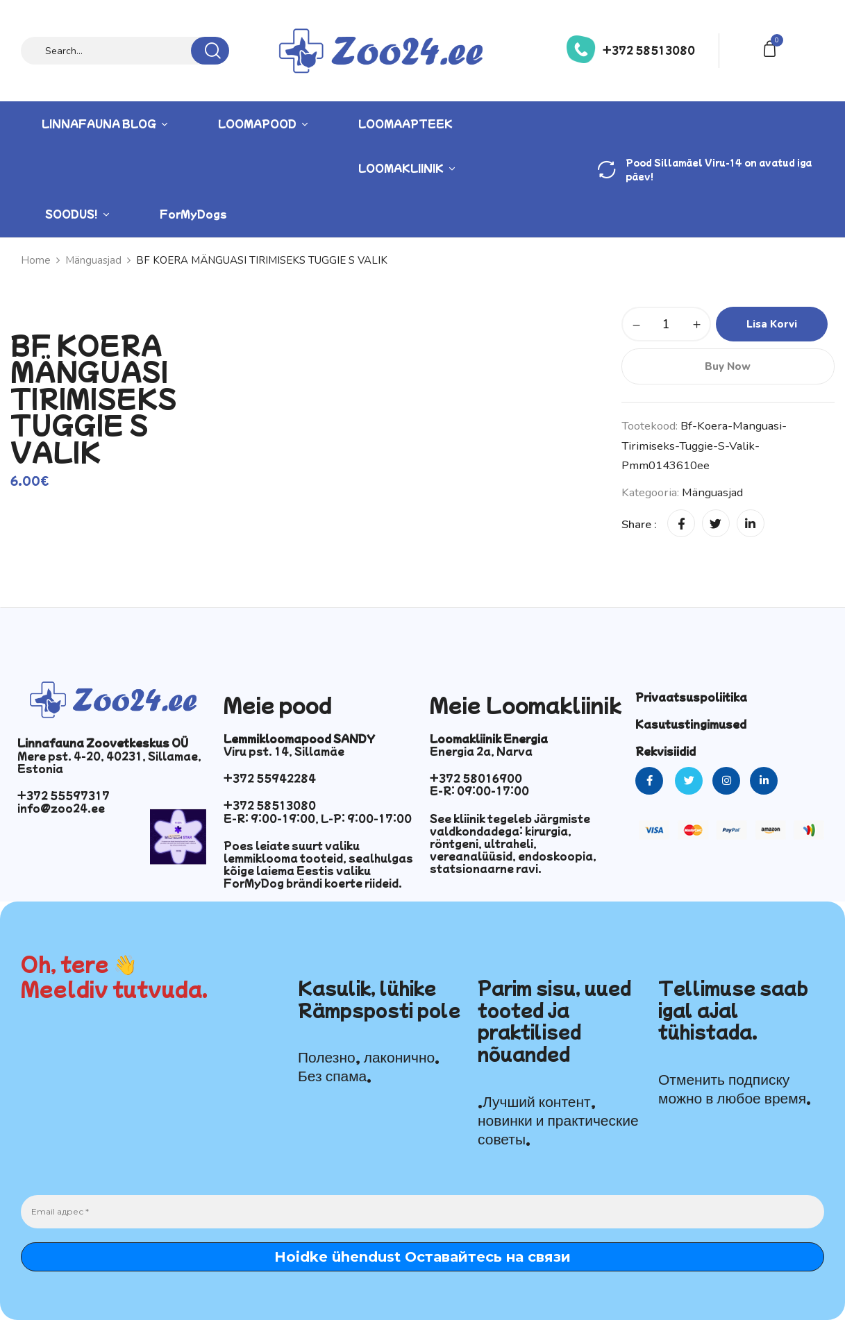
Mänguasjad (712, 492)
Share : (639, 524)
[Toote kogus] (666, 324)
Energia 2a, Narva (481, 751)
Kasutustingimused (690, 724)
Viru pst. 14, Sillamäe (284, 751)
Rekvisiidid (665, 751)
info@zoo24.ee (61, 808)
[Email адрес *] (422, 1211)
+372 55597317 (63, 795)
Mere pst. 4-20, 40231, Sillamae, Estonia (109, 762)
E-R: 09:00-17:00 (479, 790)
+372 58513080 (649, 50)
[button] (772, 47)
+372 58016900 (476, 778)
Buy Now (728, 366)
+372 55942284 (270, 778)
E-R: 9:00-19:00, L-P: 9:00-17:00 (318, 818)
